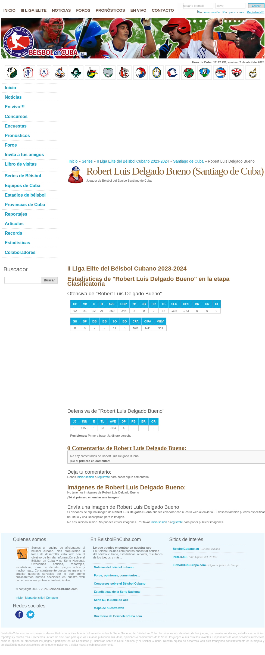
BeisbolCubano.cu (196, 548)
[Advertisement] (138, 119)
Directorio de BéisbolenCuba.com (118, 616)
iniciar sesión (85, 477)
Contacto (52, 597)
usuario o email (193, 5)
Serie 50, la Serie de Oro (111, 599)
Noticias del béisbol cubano (113, 567)
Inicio (73, 161)
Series (87, 161)
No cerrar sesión (209, 12)
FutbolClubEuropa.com (206, 565)
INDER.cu (195, 556)
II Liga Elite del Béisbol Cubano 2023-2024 (133, 161)
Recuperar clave (233, 12)
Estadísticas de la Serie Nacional (117, 591)
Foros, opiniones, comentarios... (117, 575)
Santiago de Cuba (188, 161)
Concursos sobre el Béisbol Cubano (119, 583)
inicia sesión (159, 522)
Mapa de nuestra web (109, 608)
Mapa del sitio (34, 597)
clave (220, 5)
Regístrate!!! (255, 12)
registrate (103, 477)
